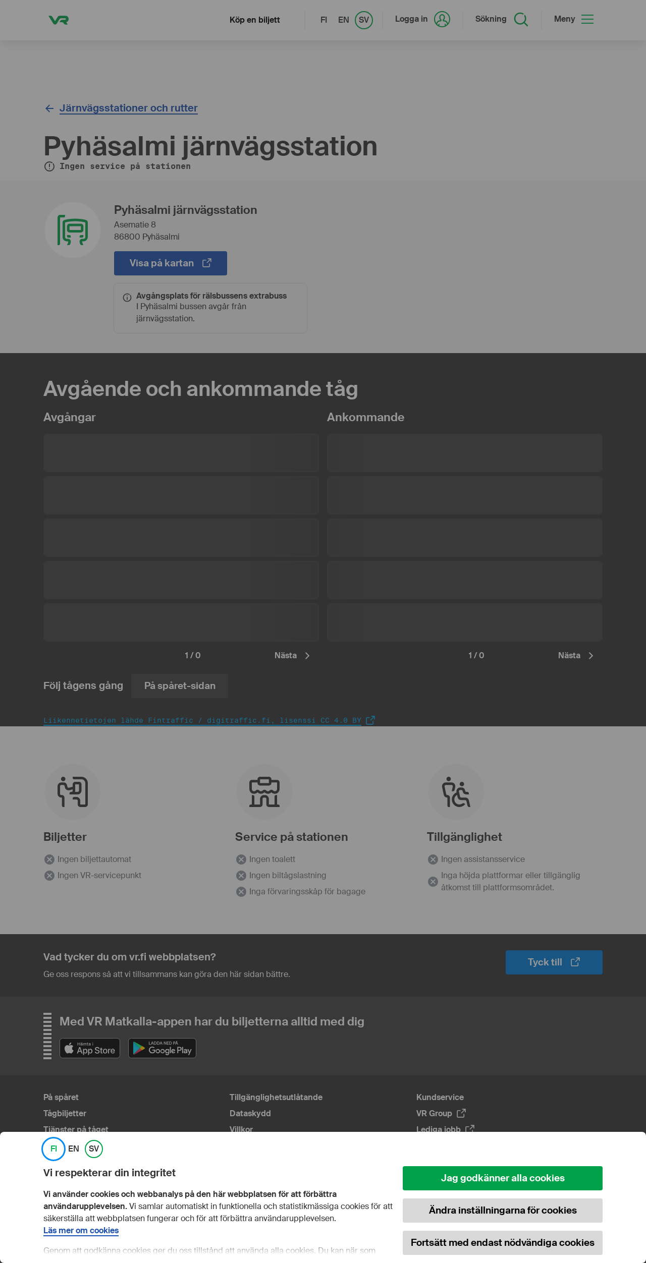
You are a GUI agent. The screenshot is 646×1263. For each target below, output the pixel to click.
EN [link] (73, 1149)
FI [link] (53, 1149)
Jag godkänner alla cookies (503, 1178)
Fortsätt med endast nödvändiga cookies (503, 1242)
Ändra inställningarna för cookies (503, 1210)
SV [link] (94, 1149)
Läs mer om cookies (81, 1231)
